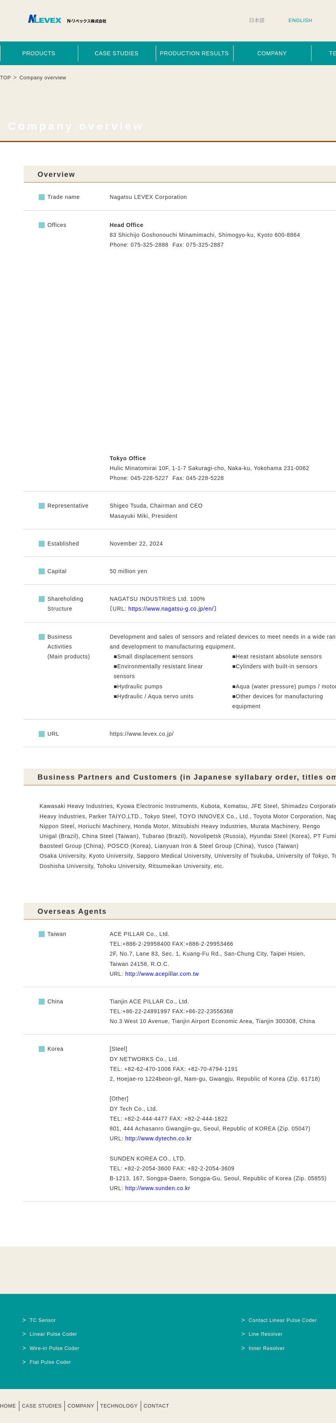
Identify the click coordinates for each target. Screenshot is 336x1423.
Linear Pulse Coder (53, 1334)
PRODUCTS (38, 53)
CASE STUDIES (116, 53)
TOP (5, 78)
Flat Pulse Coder (50, 1362)
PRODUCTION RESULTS (194, 53)
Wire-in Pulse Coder (54, 1348)
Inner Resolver (267, 1348)
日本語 (257, 20)
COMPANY (272, 53)
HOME (8, 1406)
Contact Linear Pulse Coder (283, 1320)
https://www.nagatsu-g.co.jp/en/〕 (172, 609)
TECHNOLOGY (119, 1406)
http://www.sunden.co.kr (158, 1188)
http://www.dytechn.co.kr (158, 1138)
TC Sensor (43, 1320)
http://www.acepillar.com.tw (162, 974)
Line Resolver (266, 1334)
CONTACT (157, 1406)
